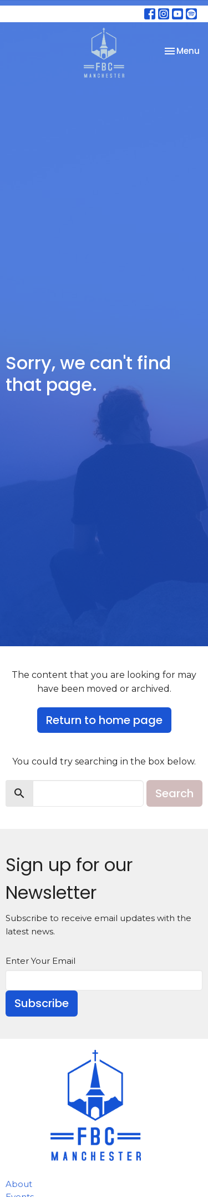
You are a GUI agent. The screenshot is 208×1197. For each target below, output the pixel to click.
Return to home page (104, 720)
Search (174, 793)
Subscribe (41, 1003)
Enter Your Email (40, 960)
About (19, 1184)
